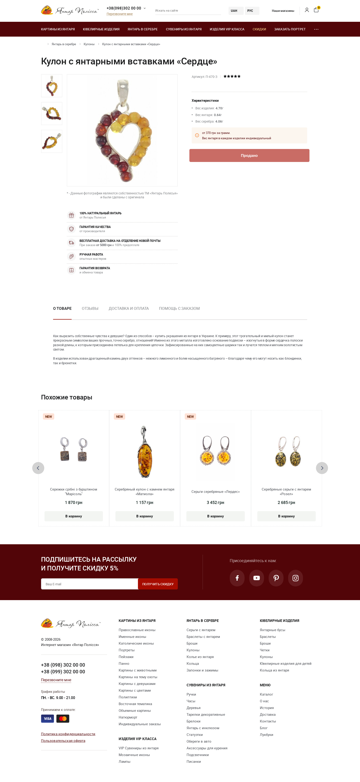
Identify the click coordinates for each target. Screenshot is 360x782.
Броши (192, 643)
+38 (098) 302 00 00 (63, 665)
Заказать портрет (290, 29)
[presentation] (38, 468)
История (267, 707)
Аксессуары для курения (207, 748)
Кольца (193, 663)
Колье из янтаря (200, 656)
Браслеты (268, 636)
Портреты (127, 650)
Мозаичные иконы (134, 754)
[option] (51, 85)
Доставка (268, 714)
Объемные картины (135, 710)
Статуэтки (195, 734)
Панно (124, 663)
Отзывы (90, 308)
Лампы (125, 761)
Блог (264, 727)
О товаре (62, 308)
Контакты (268, 721)
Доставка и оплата (129, 308)
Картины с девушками (137, 683)
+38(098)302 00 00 (124, 8)
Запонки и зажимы (202, 670)
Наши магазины (279, 11)
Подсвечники (198, 754)
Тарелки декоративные (206, 714)
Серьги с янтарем (201, 629)
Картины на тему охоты (138, 676)
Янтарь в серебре (143, 29)
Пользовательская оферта (63, 740)
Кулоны (89, 44)
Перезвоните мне (120, 14)
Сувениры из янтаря (184, 29)
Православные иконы (137, 629)
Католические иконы (136, 643)
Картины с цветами (135, 690)
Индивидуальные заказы (140, 724)
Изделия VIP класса (227, 29)
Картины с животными (138, 670)
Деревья (194, 707)
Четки (265, 650)
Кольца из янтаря (274, 670)
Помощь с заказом (179, 308)
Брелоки (194, 721)
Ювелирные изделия (101, 29)
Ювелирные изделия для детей (286, 663)
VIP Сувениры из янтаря (139, 748)
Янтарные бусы (272, 629)
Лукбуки (266, 734)
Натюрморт (128, 717)
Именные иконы (132, 636)
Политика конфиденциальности (68, 733)
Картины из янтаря (58, 29)
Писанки (194, 761)
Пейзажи (126, 656)
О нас (264, 701)
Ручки (191, 694)
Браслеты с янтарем (203, 636)
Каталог (266, 694)
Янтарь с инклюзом (203, 727)
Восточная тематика (135, 703)
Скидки (259, 29)
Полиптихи (128, 697)
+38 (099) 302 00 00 (63, 671)
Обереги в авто (199, 741)
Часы (191, 701)
